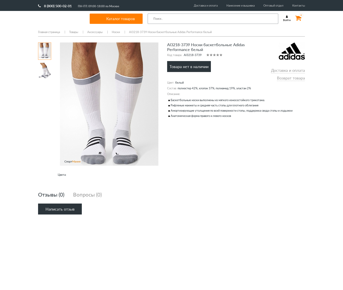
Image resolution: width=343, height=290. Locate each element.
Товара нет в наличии (189, 66)
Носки (116, 32)
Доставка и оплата (206, 5)
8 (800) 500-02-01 (55, 6)
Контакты (298, 5)
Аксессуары (95, 32)
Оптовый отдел (273, 5)
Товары (73, 32)
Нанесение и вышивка (240, 5)
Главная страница (49, 32)
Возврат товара (291, 78)
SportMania (58, 18)
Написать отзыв (60, 209)
